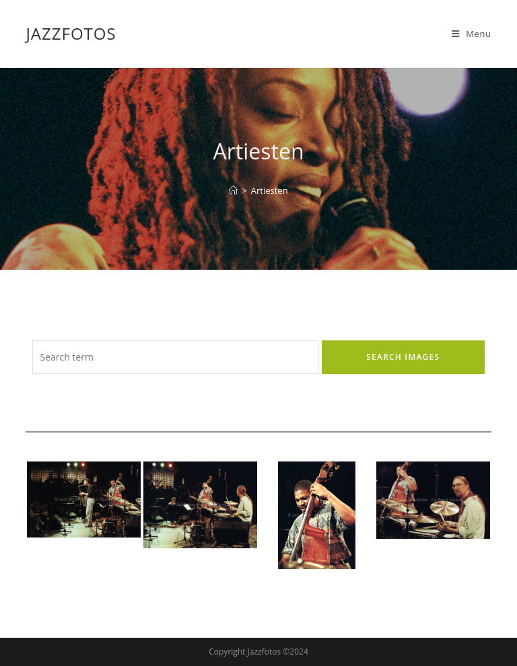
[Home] (233, 190)
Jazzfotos (71, 33)
